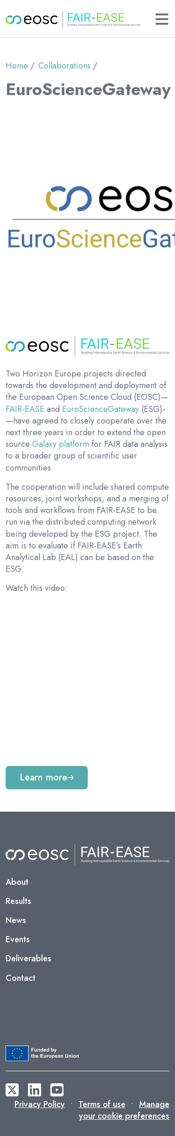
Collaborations (64, 66)
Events (18, 939)
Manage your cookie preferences (124, 1110)
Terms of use (102, 1104)
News (16, 920)
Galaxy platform (60, 444)
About (17, 882)
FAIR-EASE (25, 409)
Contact (20, 978)
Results (18, 901)
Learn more (43, 777)
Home (17, 66)
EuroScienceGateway (100, 409)
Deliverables (28, 958)
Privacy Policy (39, 1104)
